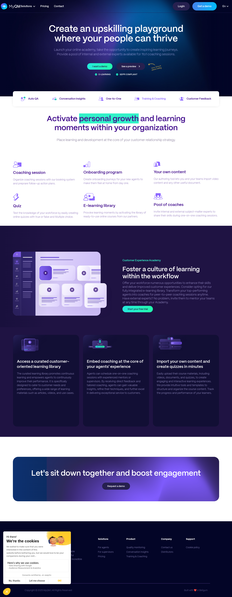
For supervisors (106, 551)
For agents (103, 547)
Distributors (167, 551)
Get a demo (205, 6)
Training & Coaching (136, 556)
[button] (37, 6)
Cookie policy (193, 547)
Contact (68, 6)
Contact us (167, 547)
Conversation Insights (137, 551)
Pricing (54, 6)
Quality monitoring (135, 547)
